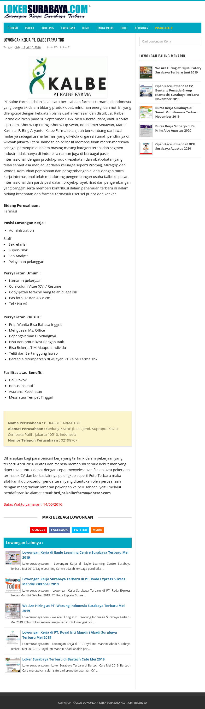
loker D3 (52, 47)
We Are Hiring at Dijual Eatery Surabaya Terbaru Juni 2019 (178, 70)
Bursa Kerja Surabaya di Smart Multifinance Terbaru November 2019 (176, 112)
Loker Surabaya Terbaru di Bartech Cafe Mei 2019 (63, 659)
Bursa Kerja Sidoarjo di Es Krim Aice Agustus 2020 (174, 128)
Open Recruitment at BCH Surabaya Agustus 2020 (175, 146)
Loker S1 (65, 47)
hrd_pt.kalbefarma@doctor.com (82, 492)
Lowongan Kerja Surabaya (101, 702)
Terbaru (12, 27)
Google (38, 529)
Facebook (59, 529)
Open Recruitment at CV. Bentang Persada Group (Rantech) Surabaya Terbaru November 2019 (177, 92)
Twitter (80, 529)
